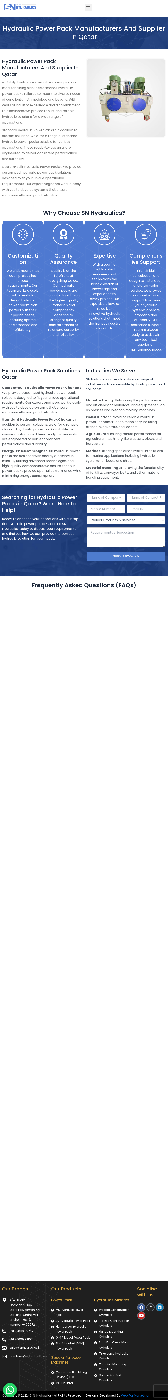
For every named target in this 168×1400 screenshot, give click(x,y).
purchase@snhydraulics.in (28, 1356)
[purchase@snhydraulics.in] (4, 1356)
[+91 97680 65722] (4, 1331)
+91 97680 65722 (21, 1331)
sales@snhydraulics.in (25, 1347)
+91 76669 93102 (20, 1339)
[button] (88, 7)
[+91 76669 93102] (4, 1340)
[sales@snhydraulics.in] (4, 1348)
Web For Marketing (135, 1395)
